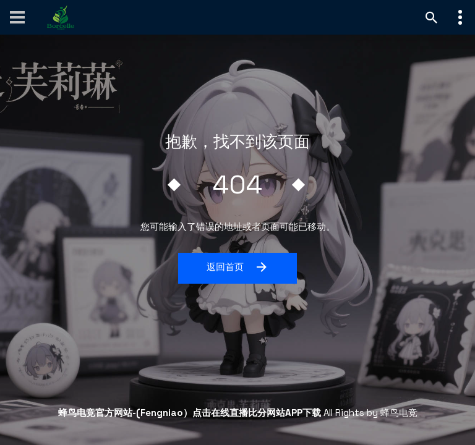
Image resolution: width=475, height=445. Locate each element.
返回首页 (238, 267)
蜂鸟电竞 (398, 412)
